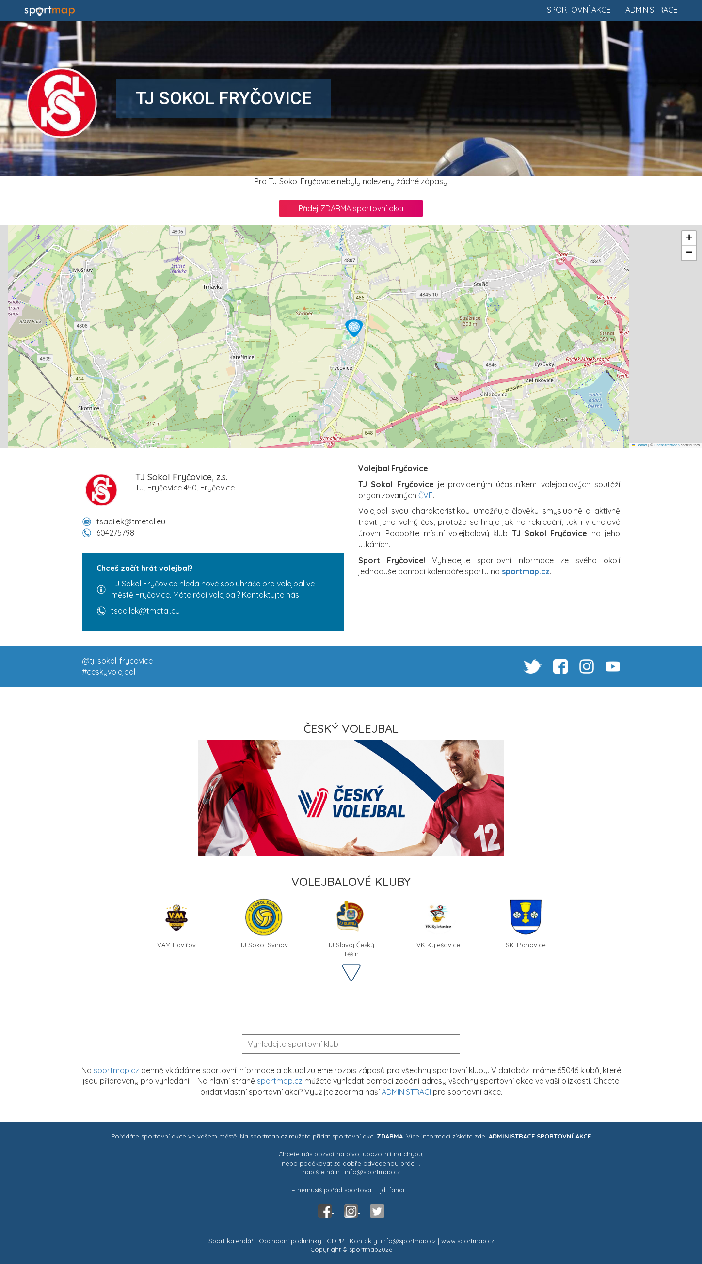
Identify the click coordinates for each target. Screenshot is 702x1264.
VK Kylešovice (438, 923)
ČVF (425, 495)
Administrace (651, 10)
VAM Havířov (176, 923)
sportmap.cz (116, 1070)
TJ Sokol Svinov (264, 923)
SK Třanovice (526, 923)
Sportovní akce (579, 10)
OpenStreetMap (667, 445)
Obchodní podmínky (290, 1241)
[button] (354, 328)
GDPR (335, 1241)
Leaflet (639, 445)
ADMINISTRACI (406, 1092)
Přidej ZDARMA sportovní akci (351, 208)
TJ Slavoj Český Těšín (351, 927)
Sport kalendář (231, 1241)
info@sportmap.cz (372, 1172)
